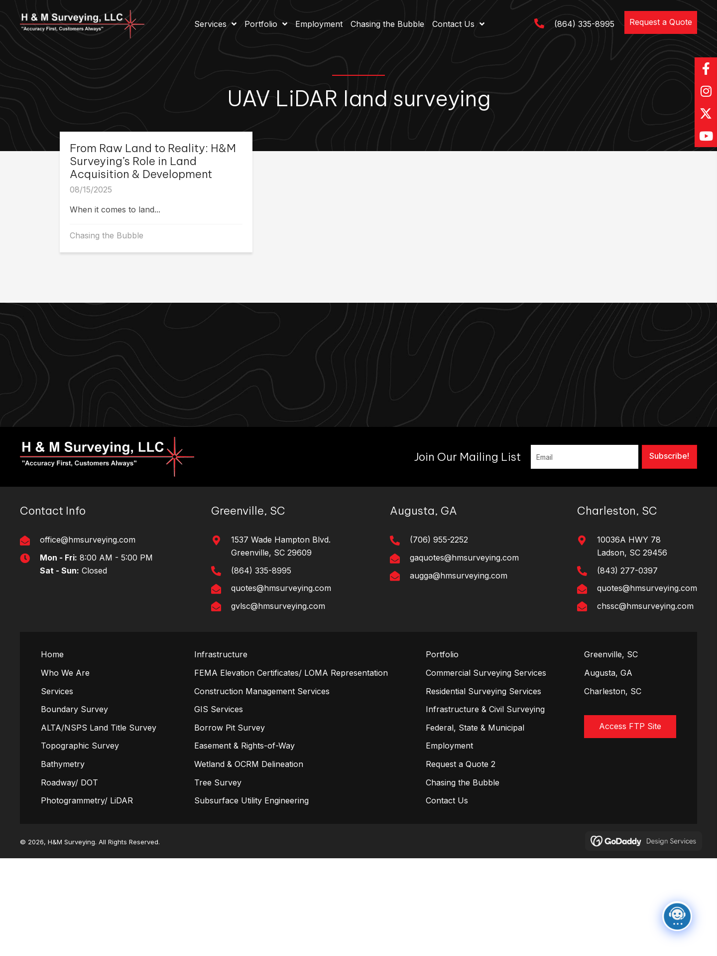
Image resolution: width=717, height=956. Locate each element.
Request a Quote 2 (460, 764)
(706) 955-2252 (439, 540)
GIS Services (218, 709)
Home (52, 654)
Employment (449, 746)
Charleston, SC (612, 691)
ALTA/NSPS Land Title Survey (98, 728)
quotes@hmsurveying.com (281, 588)
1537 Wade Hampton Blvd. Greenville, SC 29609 (281, 546)
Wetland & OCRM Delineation (248, 764)
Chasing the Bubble (106, 235)
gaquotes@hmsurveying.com (464, 558)
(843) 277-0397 (627, 570)
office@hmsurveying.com (87, 540)
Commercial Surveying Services (486, 673)
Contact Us (447, 800)
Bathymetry (63, 764)
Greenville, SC (611, 654)
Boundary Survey (74, 709)
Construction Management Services (262, 691)
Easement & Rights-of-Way (244, 746)
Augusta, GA (608, 673)
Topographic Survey (80, 746)
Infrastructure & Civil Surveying (485, 709)
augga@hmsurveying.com (458, 575)
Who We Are (65, 673)
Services (57, 691)
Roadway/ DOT (69, 782)
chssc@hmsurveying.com (645, 606)
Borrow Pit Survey (229, 728)
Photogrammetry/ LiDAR (87, 800)
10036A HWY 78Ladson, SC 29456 (632, 546)
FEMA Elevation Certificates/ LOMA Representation (291, 673)
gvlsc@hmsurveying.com (278, 606)
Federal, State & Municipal (475, 728)
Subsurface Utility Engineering (251, 800)
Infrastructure (220, 654)
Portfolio (442, 654)
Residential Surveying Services (483, 691)
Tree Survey (217, 782)
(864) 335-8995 (584, 24)
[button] (660, 22)
